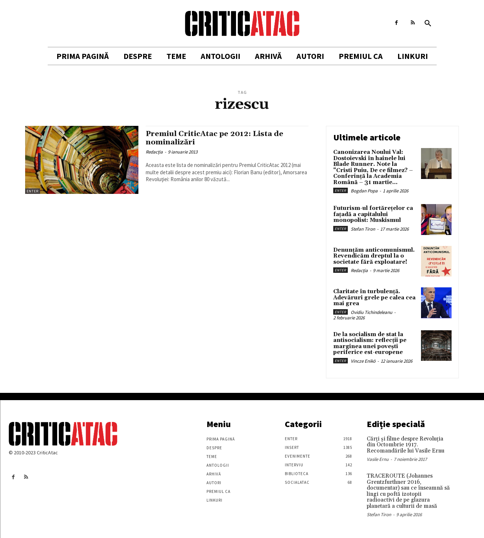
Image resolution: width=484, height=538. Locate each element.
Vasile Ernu (378, 459)
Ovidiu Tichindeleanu (371, 312)
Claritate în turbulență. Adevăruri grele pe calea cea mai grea (374, 297)
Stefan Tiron (363, 229)
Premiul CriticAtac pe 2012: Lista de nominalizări (218, 138)
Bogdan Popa (364, 191)
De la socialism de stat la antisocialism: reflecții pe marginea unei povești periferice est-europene (369, 343)
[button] (428, 23)
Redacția (154, 152)
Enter (33, 191)
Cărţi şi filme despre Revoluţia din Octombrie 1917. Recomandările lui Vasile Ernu (405, 444)
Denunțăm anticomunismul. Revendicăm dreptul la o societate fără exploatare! (374, 256)
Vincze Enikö (363, 361)
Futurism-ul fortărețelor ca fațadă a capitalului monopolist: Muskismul (373, 214)
